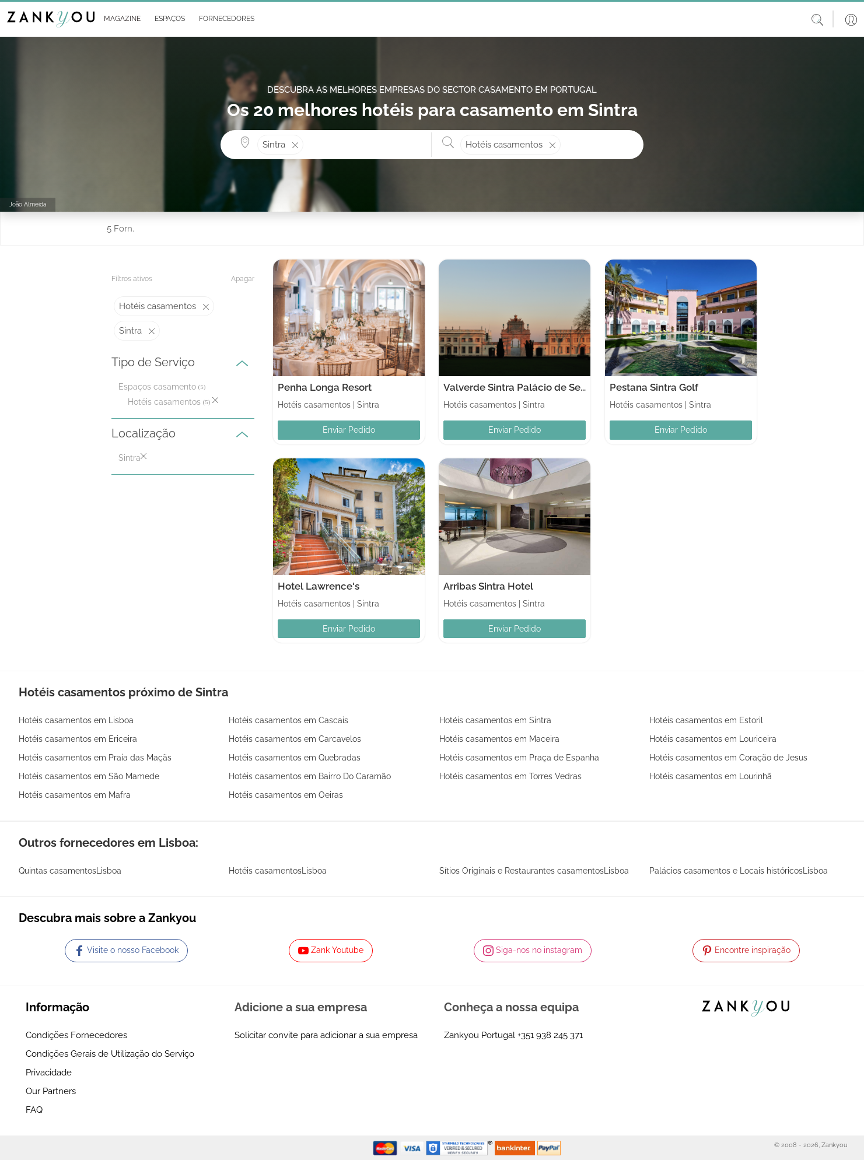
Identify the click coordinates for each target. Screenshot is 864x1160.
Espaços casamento (157, 386)
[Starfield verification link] (460, 1147)
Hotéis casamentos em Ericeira (78, 739)
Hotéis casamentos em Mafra (75, 795)
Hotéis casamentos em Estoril (706, 720)
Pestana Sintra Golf (654, 387)
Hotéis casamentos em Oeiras (286, 795)
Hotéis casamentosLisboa (278, 870)
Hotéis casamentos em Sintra (495, 720)
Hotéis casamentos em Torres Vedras (510, 776)
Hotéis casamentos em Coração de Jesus (728, 757)
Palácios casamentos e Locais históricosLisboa (738, 870)
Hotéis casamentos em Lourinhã (710, 776)
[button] (120, 19)
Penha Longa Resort (325, 387)
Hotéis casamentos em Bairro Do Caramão (310, 776)
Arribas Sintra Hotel (488, 586)
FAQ (34, 1110)
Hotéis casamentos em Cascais (288, 720)
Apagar (242, 279)
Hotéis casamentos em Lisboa (76, 720)
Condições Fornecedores (76, 1035)
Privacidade (49, 1072)
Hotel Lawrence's (318, 586)
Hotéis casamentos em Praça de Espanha (519, 757)
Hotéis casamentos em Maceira (499, 739)
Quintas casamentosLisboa (70, 870)
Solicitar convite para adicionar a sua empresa (326, 1035)
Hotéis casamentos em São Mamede (89, 776)
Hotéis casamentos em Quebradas (295, 757)
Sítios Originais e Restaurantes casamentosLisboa (534, 870)
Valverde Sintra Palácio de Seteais (523, 387)
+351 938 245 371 (550, 1035)
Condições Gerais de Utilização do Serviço (110, 1054)
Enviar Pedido (349, 429)
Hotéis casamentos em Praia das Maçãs (95, 757)
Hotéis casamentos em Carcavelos (295, 739)
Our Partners (51, 1091)
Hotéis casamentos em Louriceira (712, 739)
